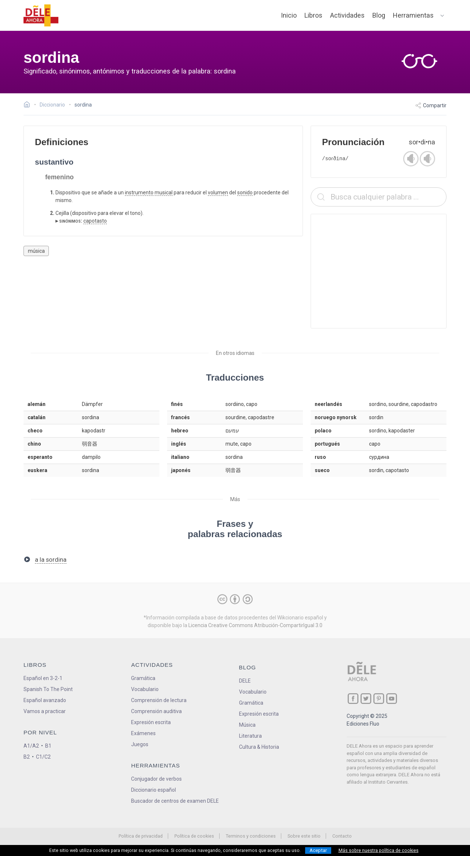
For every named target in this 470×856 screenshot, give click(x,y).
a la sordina (50, 559)
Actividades (347, 15)
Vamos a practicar (45, 711)
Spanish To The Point (48, 689)
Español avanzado (45, 700)
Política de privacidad (141, 836)
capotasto (95, 221)
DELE (245, 681)
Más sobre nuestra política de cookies (379, 850)
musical (164, 192)
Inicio (289, 15)
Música (247, 725)
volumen (218, 192)
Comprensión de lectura (159, 700)
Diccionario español (153, 790)
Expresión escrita (151, 722)
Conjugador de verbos (156, 779)
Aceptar (318, 850)
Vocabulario (145, 689)
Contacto (342, 836)
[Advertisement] (378, 271)
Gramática (143, 678)
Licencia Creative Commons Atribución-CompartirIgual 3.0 (255, 625)
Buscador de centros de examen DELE (175, 801)
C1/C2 (43, 757)
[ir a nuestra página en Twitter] (365, 698)
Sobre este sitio (304, 836)
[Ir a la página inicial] (29, 105)
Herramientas (413, 15)
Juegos (139, 744)
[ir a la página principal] (41, 15)
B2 (27, 757)
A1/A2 (31, 746)
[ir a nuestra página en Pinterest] (378, 698)
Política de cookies (194, 836)
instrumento (139, 192)
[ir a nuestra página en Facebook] (353, 698)
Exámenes (143, 733)
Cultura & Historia (259, 747)
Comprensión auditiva (156, 711)
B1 (48, 746)
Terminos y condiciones (251, 836)
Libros (313, 15)
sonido (245, 192)
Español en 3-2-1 (43, 678)
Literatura (250, 736)
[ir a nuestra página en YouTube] (391, 698)
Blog (378, 15)
